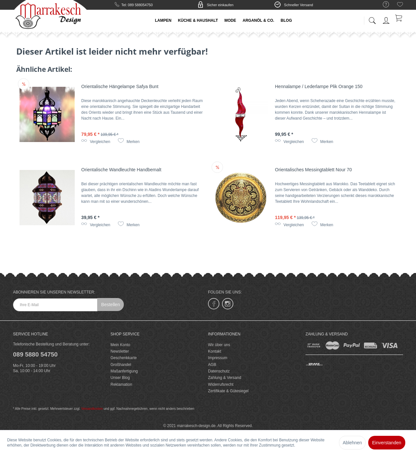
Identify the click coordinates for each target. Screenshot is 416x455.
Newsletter (119, 351)
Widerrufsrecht (220, 384)
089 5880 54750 (35, 354)
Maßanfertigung (124, 371)
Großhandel (120, 364)
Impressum (217, 358)
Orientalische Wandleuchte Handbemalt (121, 169)
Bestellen (110, 304)
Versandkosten (92, 408)
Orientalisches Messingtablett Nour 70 (313, 169)
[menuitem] (382, 5)
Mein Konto (120, 345)
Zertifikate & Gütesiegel (228, 391)
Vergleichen (95, 141)
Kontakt (214, 351)
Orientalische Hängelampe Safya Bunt (119, 86)
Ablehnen (352, 442)
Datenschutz (219, 371)
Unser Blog (120, 377)
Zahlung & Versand (224, 377)
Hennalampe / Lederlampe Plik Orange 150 (318, 86)
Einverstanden (386, 442)
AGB (212, 364)
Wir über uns (219, 345)
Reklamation (121, 384)
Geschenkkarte (123, 358)
